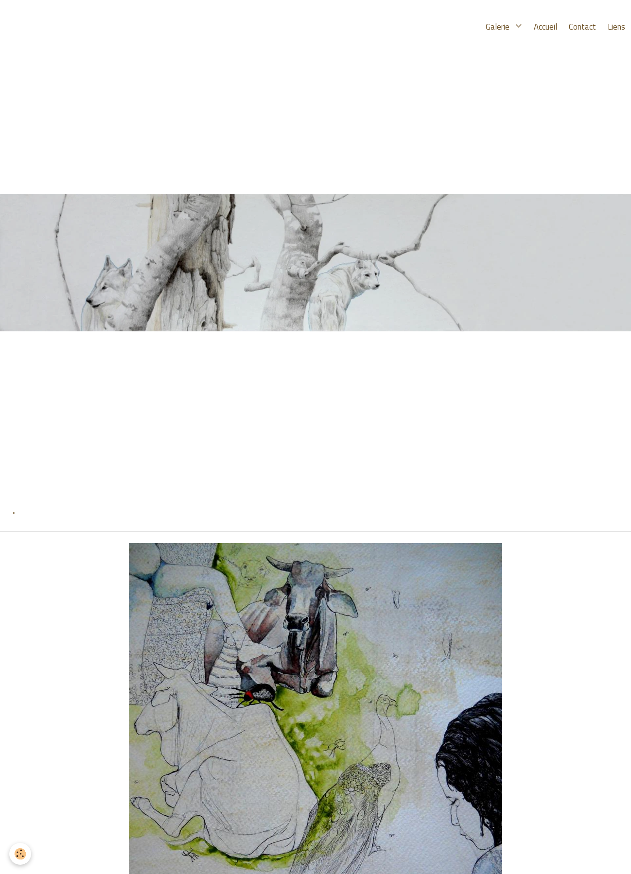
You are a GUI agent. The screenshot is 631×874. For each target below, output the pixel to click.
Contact (578, 26)
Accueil (538, 26)
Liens (615, 26)
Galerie (488, 26)
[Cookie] (21, 854)
